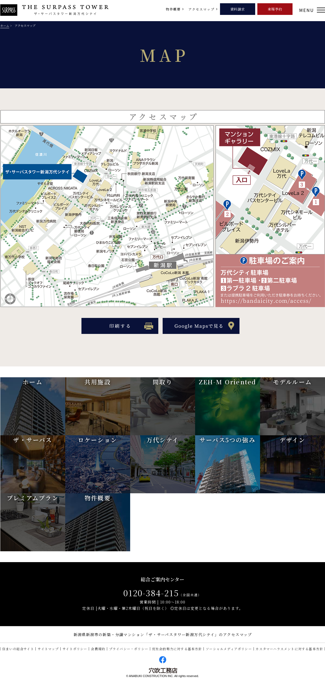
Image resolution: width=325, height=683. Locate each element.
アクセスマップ (201, 9)
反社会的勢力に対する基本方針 (177, 648)
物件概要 (173, 9)
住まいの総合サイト (18, 648)
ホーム (4, 25)
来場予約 (275, 9)
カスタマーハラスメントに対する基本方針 (289, 648)
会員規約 (98, 648)
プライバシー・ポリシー (128, 648)
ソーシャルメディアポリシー (229, 648)
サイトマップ (48, 648)
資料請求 (237, 9)
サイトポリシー (75, 648)
